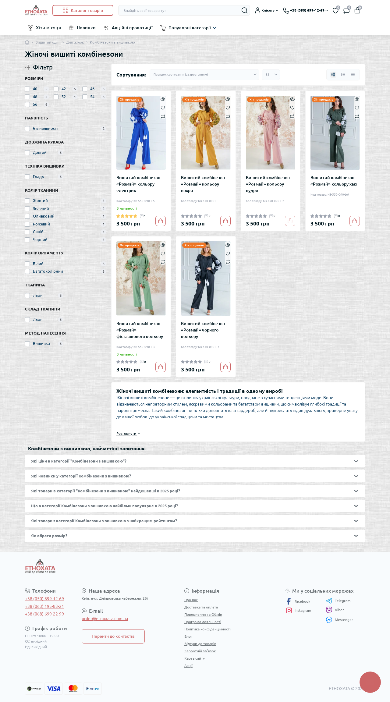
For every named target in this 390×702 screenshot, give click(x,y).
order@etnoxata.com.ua (105, 618)
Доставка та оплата (201, 607)
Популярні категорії (189, 27)
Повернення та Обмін (203, 614)
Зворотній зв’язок (200, 651)
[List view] (343, 75)
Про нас (191, 600)
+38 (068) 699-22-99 (44, 614)
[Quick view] (163, 98)
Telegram (338, 601)
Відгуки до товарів (200, 644)
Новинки (86, 27)
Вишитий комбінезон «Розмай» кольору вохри (203, 184)
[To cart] (160, 221)
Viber (335, 610)
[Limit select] (271, 74)
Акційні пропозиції (132, 27)
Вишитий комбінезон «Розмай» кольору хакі (333, 180)
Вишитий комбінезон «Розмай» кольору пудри (268, 184)
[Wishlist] (163, 107)
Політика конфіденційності (207, 629)
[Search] (245, 10)
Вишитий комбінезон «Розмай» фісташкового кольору (139, 330)
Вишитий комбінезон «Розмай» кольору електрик (138, 184)
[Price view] (353, 75)
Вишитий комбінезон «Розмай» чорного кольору (203, 330)
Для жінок (75, 42)
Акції (188, 666)
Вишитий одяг (47, 42)
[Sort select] (204, 74)
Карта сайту (194, 658)
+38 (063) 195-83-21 (44, 606)
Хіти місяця (48, 27)
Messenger (339, 619)
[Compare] (163, 116)
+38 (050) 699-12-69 (44, 598)
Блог (188, 636)
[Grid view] (333, 75)
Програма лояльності (202, 622)
